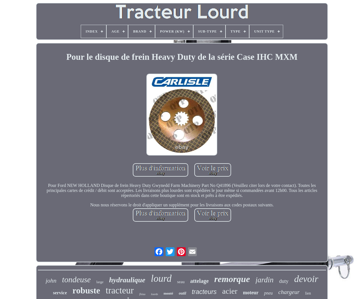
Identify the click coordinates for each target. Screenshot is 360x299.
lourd (161, 278)
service (60, 292)
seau (181, 282)
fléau (142, 294)
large (100, 282)
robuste (86, 290)
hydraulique (127, 280)
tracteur (120, 290)
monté (168, 293)
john (51, 280)
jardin (265, 280)
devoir (306, 279)
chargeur (289, 292)
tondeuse (76, 279)
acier (229, 291)
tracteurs (204, 291)
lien (308, 293)
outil (182, 293)
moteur (251, 292)
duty (284, 281)
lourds (154, 294)
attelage (199, 281)
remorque (232, 279)
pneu (268, 293)
